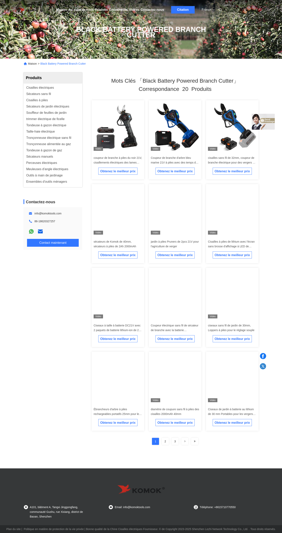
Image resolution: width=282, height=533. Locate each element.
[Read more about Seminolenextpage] (184, 441)
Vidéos (134, 9)
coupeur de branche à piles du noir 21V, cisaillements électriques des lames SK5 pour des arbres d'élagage (118, 162)
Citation (183, 9)
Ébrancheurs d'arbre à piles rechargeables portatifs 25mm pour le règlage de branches (116, 414)
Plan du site (13, 529)
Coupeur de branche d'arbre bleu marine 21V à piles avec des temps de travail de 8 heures (174, 162)
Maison (61, 9)
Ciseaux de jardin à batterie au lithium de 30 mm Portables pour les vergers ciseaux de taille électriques (231, 414)
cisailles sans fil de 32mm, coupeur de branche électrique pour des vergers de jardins (232, 162)
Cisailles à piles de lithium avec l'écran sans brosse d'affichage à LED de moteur (231, 246)
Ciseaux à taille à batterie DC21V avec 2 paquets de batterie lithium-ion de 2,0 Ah (117, 330)
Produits (101, 9)
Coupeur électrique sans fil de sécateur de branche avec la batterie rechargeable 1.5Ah (174, 330)
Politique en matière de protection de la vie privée (54, 529)
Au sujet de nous (81, 9)
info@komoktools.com (47, 213)
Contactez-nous (152, 9)
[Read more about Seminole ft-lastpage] (194, 441)
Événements (118, 9)
